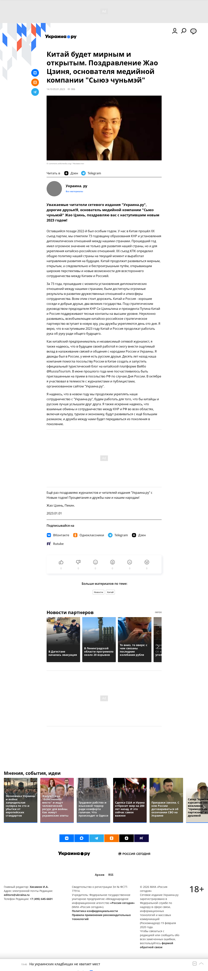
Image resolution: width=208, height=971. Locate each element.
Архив (99, 875)
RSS (110, 875)
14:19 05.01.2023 (56, 89)
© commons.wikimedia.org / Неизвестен (65, 163)
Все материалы (74, 191)
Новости (98, 592)
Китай (110, 592)
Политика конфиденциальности (95, 911)
